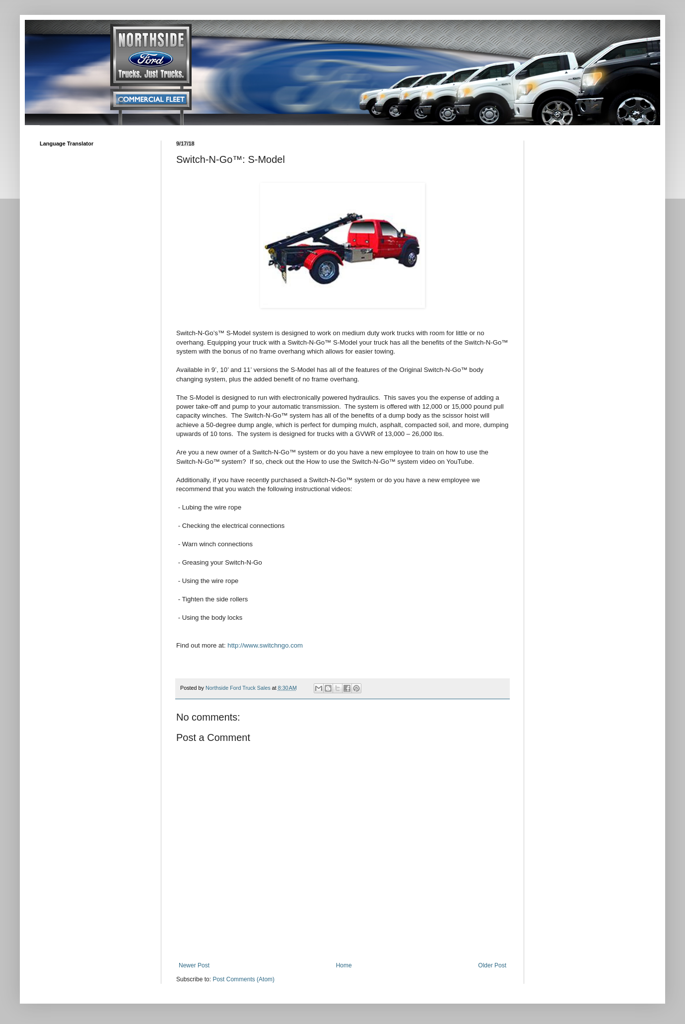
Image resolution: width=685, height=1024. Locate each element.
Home (344, 965)
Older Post (492, 965)
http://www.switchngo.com (265, 645)
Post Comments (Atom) (243, 979)
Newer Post (194, 965)
